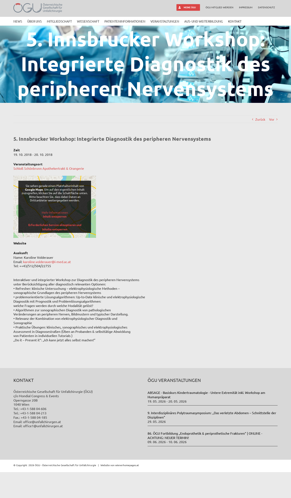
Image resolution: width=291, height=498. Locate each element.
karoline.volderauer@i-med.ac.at (47, 262)
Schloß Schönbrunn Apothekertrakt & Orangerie (48, 168)
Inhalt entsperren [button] (54, 216)
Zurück (260, 119)
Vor (271, 119)
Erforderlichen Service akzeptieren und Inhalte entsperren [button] (54, 227)
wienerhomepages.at (127, 491)
